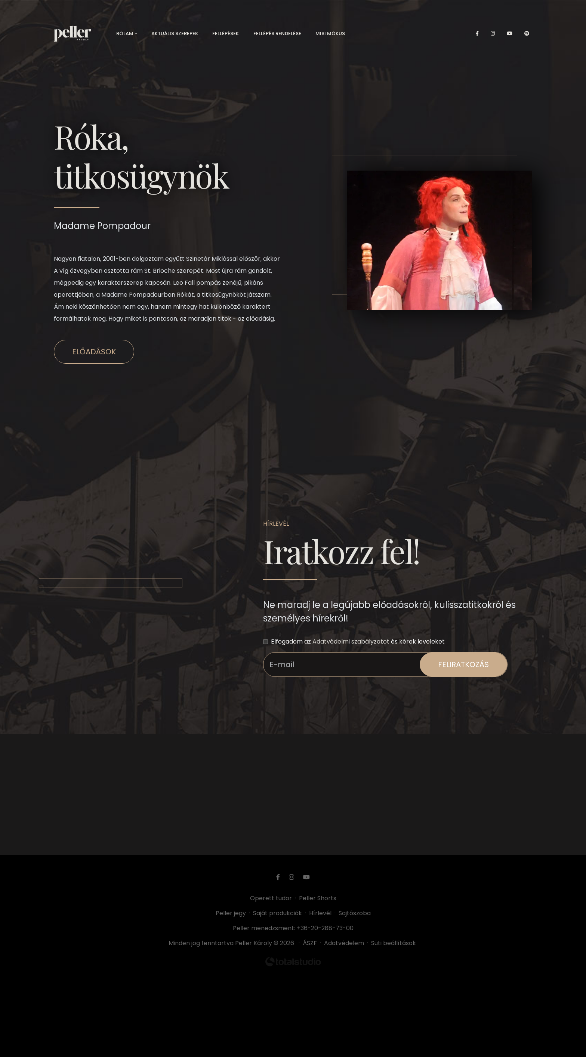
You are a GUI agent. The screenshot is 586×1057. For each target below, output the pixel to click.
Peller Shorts (317, 898)
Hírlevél (320, 913)
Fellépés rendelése (277, 33)
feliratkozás (463, 664)
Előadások (94, 351)
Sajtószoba (355, 913)
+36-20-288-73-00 (325, 928)
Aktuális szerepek (174, 33)
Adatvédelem (344, 943)
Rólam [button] (124, 33)
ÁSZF (311, 943)
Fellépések (225, 33)
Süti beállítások (393, 943)
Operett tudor (271, 898)
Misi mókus (330, 33)
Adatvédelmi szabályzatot (350, 641)
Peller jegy (231, 913)
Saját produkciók (277, 913)
